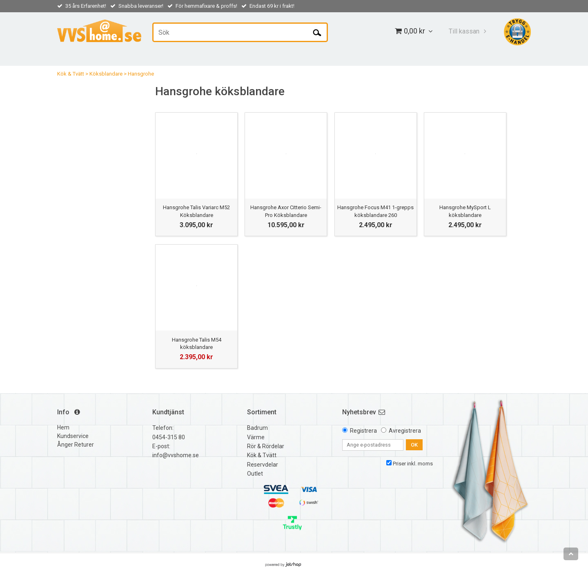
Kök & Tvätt (70, 74)
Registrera (363, 430)
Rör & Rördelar (265, 446)
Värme (256, 437)
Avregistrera (405, 430)
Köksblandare (105, 74)
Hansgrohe (141, 74)
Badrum (257, 428)
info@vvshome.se (175, 455)
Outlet (255, 473)
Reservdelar (262, 464)
